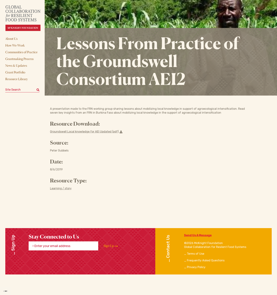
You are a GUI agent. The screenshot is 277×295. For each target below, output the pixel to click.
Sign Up (111, 246)
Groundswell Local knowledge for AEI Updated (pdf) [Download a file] (86, 131)
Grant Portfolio (15, 72)
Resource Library (16, 79)
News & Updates (16, 65)
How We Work (15, 45)
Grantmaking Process (19, 59)
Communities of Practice (21, 52)
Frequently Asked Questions (206, 260)
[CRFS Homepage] (26, 18)
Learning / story (61, 188)
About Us (11, 39)
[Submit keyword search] (38, 89)
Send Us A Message (198, 235)
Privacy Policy (196, 267)
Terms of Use (195, 253)
